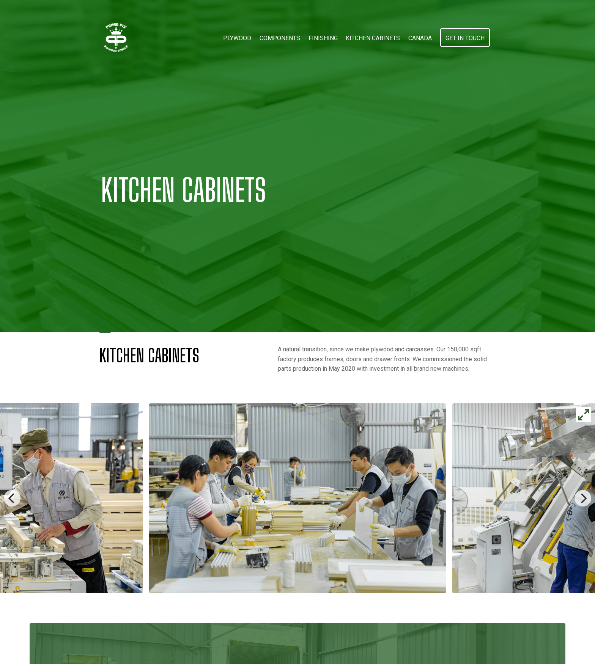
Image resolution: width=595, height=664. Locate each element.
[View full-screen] (583, 414)
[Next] (583, 498)
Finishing (323, 38)
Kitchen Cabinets (373, 38)
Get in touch (465, 38)
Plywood (237, 38)
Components (280, 38)
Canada (420, 38)
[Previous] (12, 498)
